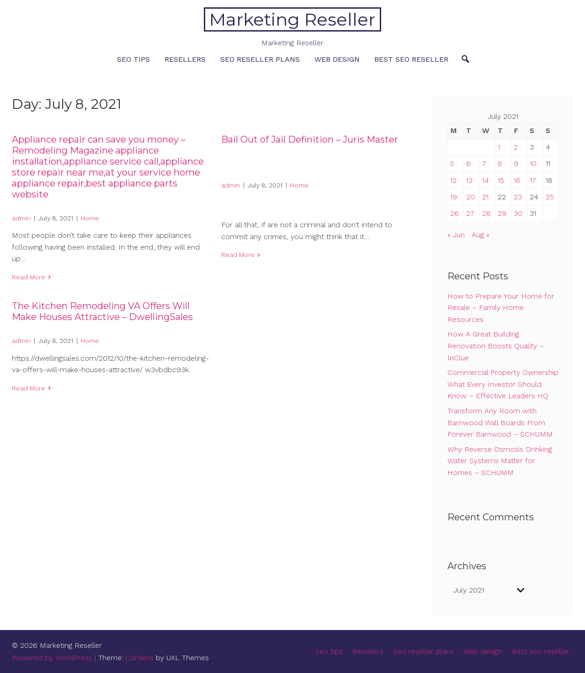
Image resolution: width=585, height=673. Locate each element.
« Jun (456, 234)
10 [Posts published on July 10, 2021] (533, 163)
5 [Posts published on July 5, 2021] (452, 163)
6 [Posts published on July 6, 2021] (468, 163)
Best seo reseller (411, 59)
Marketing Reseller (292, 19)
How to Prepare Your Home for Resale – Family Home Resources (500, 308)
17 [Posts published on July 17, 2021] (533, 180)
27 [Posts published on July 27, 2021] (470, 213)
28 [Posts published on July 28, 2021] (486, 213)
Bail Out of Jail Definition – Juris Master (309, 139)
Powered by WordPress (52, 657)
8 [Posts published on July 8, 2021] (500, 163)
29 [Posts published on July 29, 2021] (502, 213)
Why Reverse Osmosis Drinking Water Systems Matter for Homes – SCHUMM (499, 461)
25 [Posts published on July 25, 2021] (550, 196)
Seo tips (133, 59)
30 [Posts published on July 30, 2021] (518, 213)
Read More (28, 277)
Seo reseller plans (260, 59)
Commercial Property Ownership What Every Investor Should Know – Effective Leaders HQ (502, 384)
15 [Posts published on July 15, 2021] (501, 180)
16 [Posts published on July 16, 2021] (517, 180)
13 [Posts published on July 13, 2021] (469, 180)
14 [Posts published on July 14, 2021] (485, 180)
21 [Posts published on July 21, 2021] (485, 196)
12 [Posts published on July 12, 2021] (453, 180)
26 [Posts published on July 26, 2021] (454, 213)
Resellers (185, 59)
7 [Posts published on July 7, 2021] (484, 163)
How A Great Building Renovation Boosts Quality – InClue (495, 346)
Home (90, 218)
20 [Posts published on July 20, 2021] (470, 196)
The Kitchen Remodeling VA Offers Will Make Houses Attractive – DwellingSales (102, 311)
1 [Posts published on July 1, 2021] (499, 147)
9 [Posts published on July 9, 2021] (516, 163)
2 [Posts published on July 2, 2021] (516, 147)
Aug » (480, 234)
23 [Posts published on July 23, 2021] (518, 196)
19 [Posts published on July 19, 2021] (453, 196)
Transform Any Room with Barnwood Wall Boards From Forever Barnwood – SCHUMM (500, 422)
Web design (337, 59)
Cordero (139, 657)
